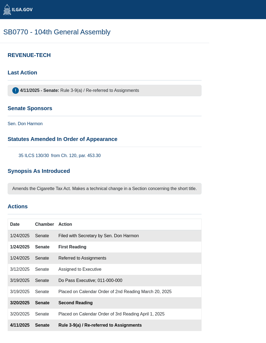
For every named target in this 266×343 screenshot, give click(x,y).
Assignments (126, 90)
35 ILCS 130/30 (34, 155)
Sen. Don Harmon (121, 235)
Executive (91, 269)
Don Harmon (30, 123)
